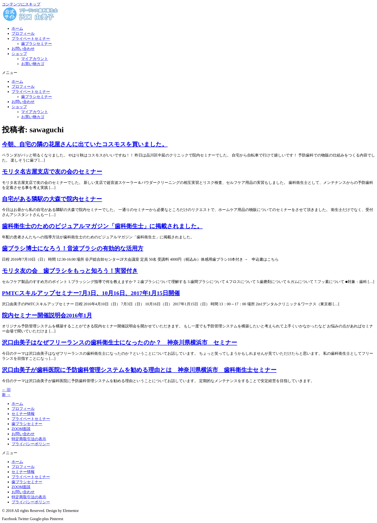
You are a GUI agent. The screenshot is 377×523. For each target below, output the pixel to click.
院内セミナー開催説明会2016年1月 (47, 315)
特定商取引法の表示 (29, 439)
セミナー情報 (23, 414)
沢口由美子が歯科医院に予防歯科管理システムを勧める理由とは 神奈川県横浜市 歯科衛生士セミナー (139, 370)
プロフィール (23, 33)
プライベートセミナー (31, 38)
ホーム (17, 28)
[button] (188, 72)
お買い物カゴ (32, 64)
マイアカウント (34, 59)
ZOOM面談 (21, 429)
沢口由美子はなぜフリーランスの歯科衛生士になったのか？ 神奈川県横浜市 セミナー (119, 342)
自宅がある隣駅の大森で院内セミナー (52, 199)
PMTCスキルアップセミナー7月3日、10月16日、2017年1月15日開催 (91, 293)
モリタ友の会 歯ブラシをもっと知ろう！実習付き (70, 271)
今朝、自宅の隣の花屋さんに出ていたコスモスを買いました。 (85, 144)
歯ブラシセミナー (36, 44)
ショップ (19, 54)
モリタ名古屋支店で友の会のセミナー (52, 171)
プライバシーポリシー (31, 444)
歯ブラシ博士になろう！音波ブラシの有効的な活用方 (72, 248)
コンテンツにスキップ (21, 4)
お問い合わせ (23, 49)
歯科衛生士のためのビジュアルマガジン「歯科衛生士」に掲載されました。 (102, 226)
